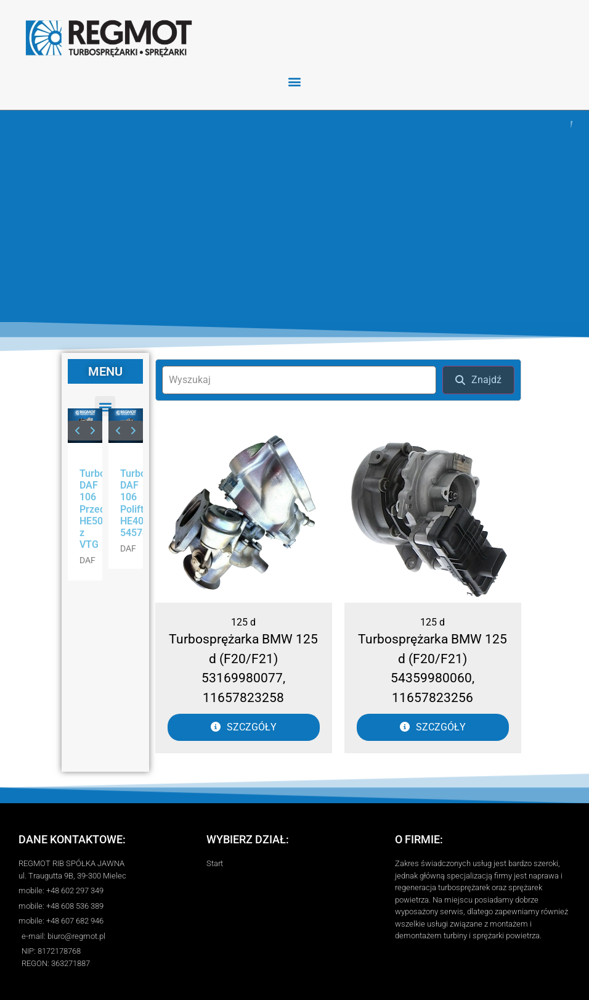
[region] (294, 216)
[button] (295, 81)
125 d (243, 622)
